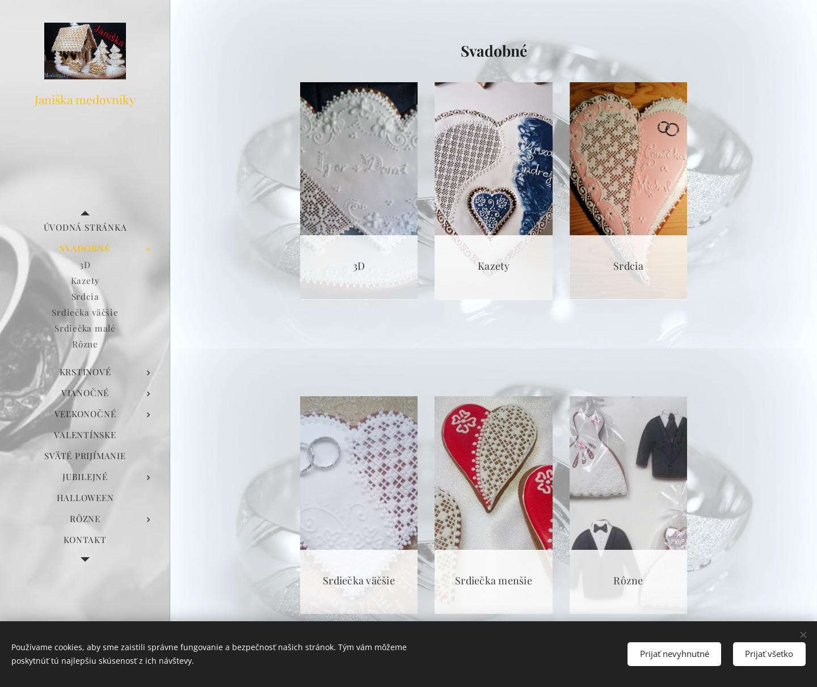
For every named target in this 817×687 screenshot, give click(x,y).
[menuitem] (85, 227)
